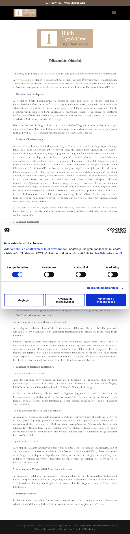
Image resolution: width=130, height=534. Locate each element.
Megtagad (24, 300)
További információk (108, 253)
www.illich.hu (23, 79)
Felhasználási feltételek (104, 525)
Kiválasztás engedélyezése (65, 300)
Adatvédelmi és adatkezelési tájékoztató (54, 529)
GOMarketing (88, 529)
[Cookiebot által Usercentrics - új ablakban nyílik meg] (110, 230)
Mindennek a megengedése (106, 300)
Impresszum (85, 525)
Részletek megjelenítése (103, 287)
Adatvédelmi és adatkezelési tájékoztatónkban (36, 248)
